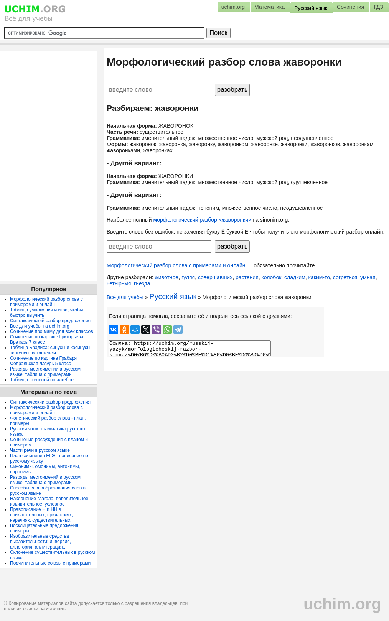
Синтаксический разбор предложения (50, 320)
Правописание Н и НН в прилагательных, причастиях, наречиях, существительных (41, 515)
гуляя (188, 277)
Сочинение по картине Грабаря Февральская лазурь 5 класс (43, 361)
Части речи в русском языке (40, 450)
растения (247, 277)
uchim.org (342, 604)
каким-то (319, 277)
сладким (294, 277)
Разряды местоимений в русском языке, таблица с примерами (45, 371)
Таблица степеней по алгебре (42, 379)
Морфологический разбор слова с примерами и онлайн (176, 265)
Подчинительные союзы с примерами (50, 563)
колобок (272, 277)
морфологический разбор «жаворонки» (202, 220)
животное (167, 277)
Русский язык (172, 296)
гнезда (142, 283)
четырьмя (119, 283)
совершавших (215, 277)
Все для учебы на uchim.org (39, 326)
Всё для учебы (125, 297)
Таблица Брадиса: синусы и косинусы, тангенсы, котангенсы (51, 350)
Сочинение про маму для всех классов (51, 331)
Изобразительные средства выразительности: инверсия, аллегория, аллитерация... (40, 542)
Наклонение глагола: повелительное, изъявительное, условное (49, 501)
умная (368, 277)
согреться (345, 277)
